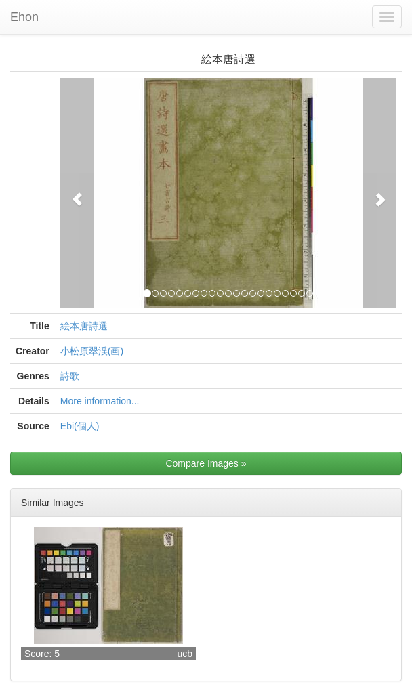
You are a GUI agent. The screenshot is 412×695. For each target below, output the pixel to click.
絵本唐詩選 (84, 325)
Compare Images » (205, 463)
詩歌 (69, 376)
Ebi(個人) (80, 426)
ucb (184, 653)
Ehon (24, 17)
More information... (100, 401)
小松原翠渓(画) (91, 350)
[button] (77, 193)
